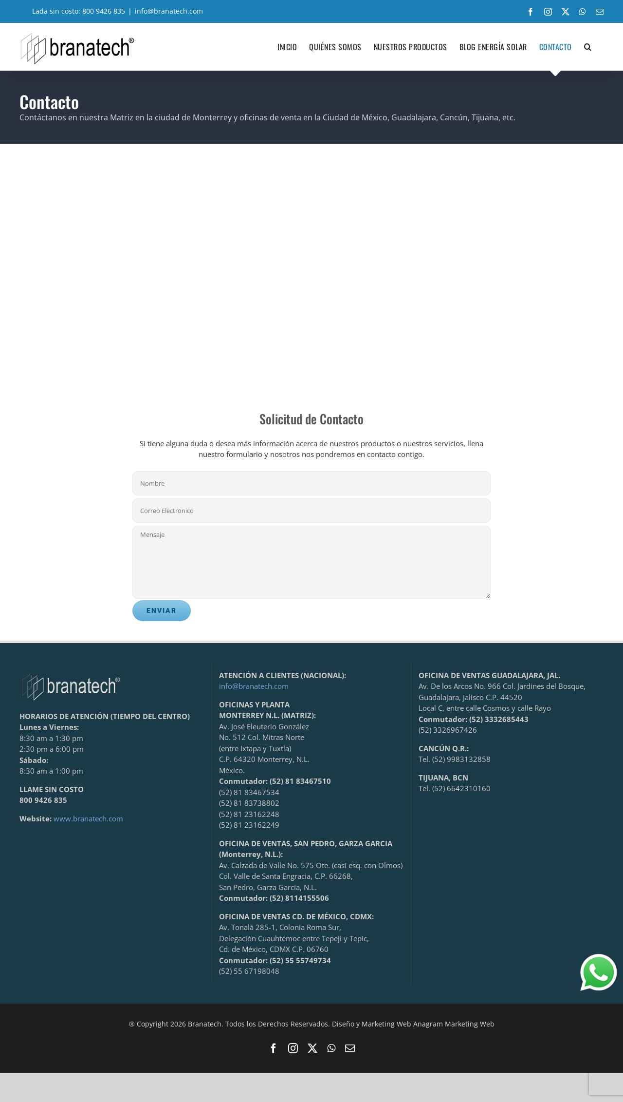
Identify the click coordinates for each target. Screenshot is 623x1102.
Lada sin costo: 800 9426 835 (72, 11)
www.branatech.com (88, 818)
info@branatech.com (169, 11)
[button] (588, 46)
